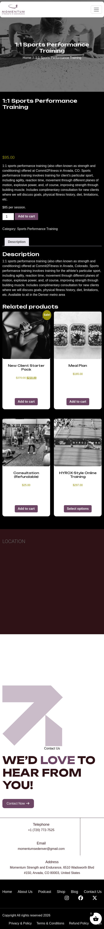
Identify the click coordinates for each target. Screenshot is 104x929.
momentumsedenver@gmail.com (41, 848)
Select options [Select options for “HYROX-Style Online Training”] (78, 508)
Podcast (44, 892)
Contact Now (18, 803)
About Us (25, 892)
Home (27, 57)
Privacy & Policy (20, 923)
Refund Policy (79, 923)
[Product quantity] (8, 216)
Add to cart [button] (26, 401)
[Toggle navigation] (96, 10)
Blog (74, 892)
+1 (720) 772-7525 (41, 830)
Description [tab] (17, 242)
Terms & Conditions (50, 923)
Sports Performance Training (37, 229)
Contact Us (93, 892)
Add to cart (26, 216)
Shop (61, 892)
